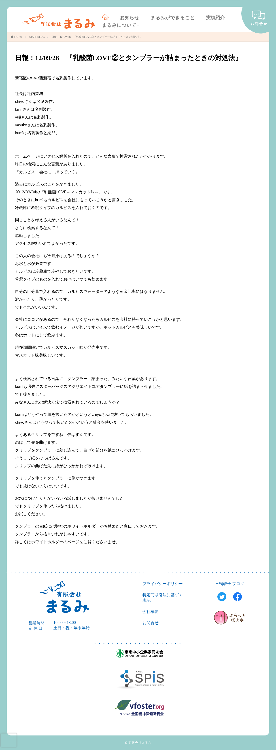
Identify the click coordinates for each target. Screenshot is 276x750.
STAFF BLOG (37, 36)
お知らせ (129, 17)
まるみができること (173, 17)
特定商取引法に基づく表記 (162, 598)
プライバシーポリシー (162, 583)
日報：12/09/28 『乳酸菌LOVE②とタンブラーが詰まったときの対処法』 (96, 36)
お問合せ (150, 623)
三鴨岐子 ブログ (229, 583)
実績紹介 (215, 17)
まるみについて (119, 25)
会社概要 (150, 611)
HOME (18, 36)
